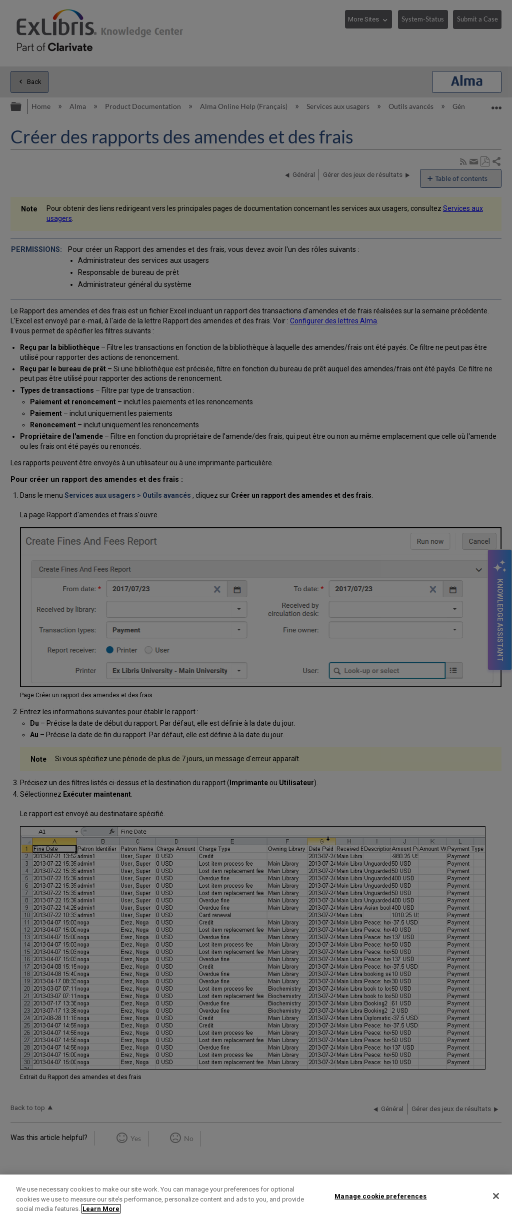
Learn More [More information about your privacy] (101, 1209)
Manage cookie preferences (380, 1196)
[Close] (496, 1196)
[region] (256, 1197)
